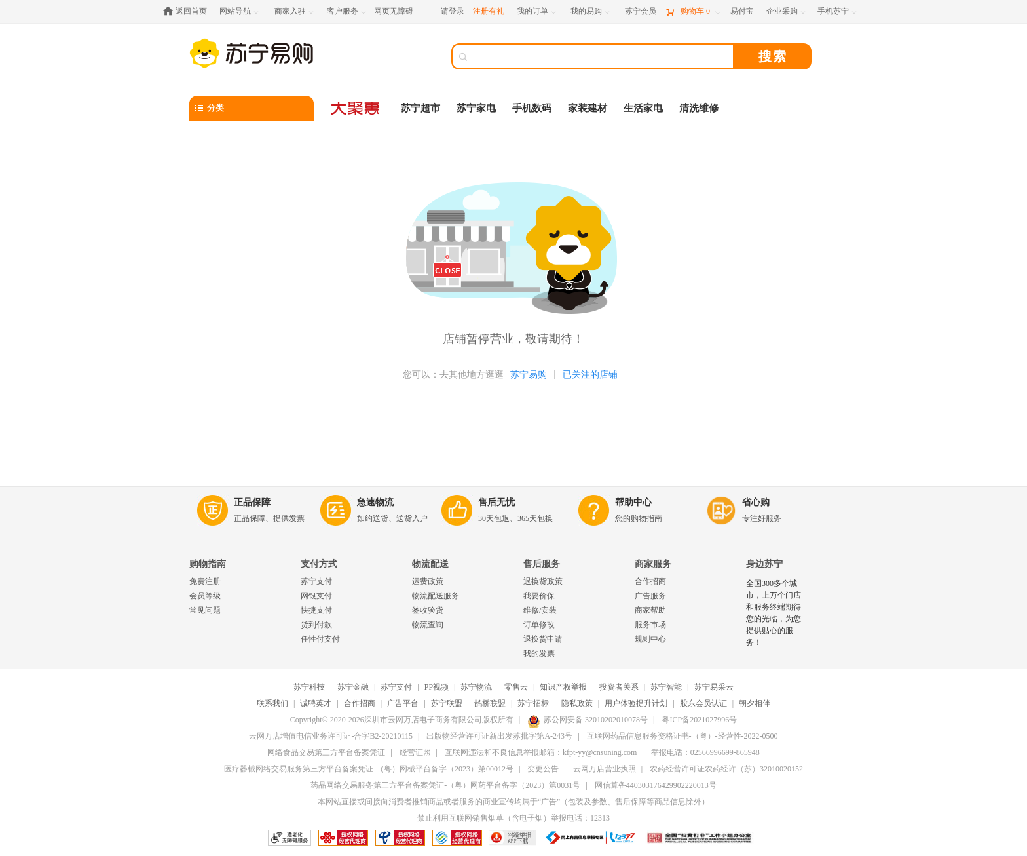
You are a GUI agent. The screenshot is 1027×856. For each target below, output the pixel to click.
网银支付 (316, 595)
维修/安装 (540, 610)
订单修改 (539, 624)
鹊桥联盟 (490, 703)
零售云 (516, 686)
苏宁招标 (533, 703)
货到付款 (316, 624)
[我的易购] (591, 11)
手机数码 (531, 108)
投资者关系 (619, 686)
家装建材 (587, 108)
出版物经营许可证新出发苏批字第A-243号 (499, 736)
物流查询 (427, 624)
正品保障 (252, 502)
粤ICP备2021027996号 (699, 719)
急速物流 (375, 502)
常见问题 (205, 610)
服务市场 (650, 624)
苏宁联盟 (446, 703)
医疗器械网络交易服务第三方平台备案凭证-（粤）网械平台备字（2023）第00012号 (369, 768)
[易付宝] (742, 11)
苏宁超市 (420, 108)
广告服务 (650, 595)
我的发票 (539, 653)
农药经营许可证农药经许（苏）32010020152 (726, 768)
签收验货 (427, 610)
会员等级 (205, 595)
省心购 (756, 502)
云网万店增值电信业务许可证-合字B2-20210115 (331, 736)
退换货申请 (543, 639)
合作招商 (650, 581)
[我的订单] (537, 11)
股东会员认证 (703, 703)
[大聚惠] (356, 108)
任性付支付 (320, 639)
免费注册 (205, 581)
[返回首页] (188, 11)
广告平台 (403, 703)
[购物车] (693, 11)
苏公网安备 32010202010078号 (587, 719)
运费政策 (427, 581)
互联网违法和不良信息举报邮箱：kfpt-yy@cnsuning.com (541, 752)
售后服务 (541, 564)
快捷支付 (316, 610)
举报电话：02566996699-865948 (705, 752)
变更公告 (543, 768)
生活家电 (643, 108)
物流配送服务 (435, 595)
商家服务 (653, 564)
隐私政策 (577, 703)
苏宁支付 (316, 581)
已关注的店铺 (590, 374)
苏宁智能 (666, 686)
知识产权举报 (563, 686)
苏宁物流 (476, 686)
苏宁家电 (476, 108)
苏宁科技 (309, 686)
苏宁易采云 (714, 686)
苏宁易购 (528, 374)
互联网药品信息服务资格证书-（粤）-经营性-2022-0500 (682, 736)
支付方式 (319, 564)
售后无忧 (496, 502)
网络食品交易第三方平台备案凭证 (326, 752)
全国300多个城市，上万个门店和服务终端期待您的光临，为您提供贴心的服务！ (773, 613)
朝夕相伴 (754, 703)
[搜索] (602, 56)
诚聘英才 (315, 703)
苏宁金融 (353, 686)
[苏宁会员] (640, 11)
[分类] (251, 108)
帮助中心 (633, 502)
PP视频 (436, 686)
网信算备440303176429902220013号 (656, 785)
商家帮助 (650, 610)
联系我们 (272, 703)
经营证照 (415, 752)
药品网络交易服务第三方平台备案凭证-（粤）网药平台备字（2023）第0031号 (445, 785)
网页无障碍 (393, 11)
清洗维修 (699, 108)
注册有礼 (488, 11)
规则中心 (650, 639)
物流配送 (430, 564)
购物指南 (207, 564)
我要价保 (539, 595)
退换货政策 (543, 581)
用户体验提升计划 (636, 703)
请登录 (452, 11)
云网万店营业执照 (604, 768)
